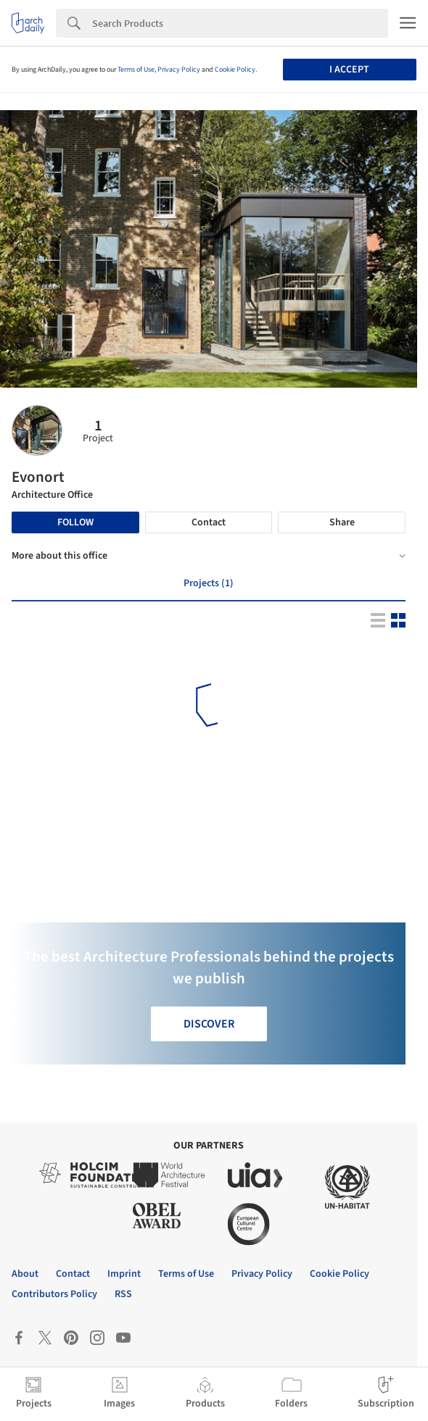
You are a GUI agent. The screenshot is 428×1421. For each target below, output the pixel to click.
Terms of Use (136, 69)
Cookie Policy (235, 69)
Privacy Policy (178, 69)
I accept (349, 69)
